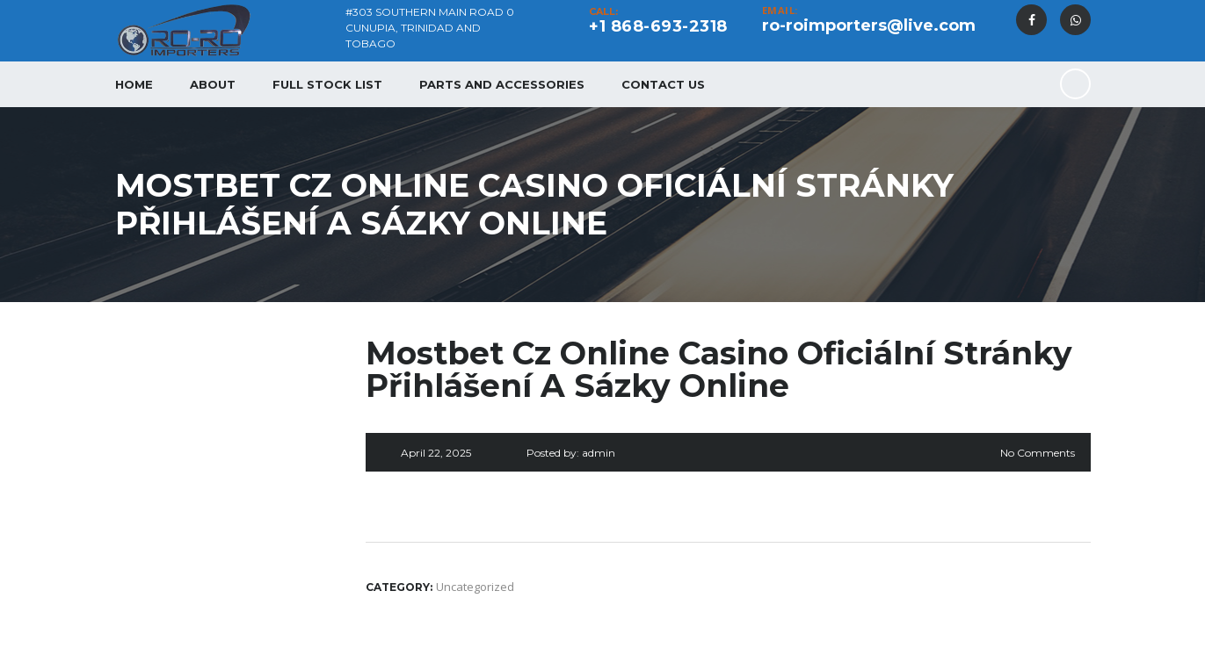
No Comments (1037, 452)
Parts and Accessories (501, 84)
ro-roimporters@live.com (869, 25)
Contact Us (663, 84)
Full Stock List (327, 84)
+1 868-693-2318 (658, 26)
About (213, 84)
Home (134, 84)
